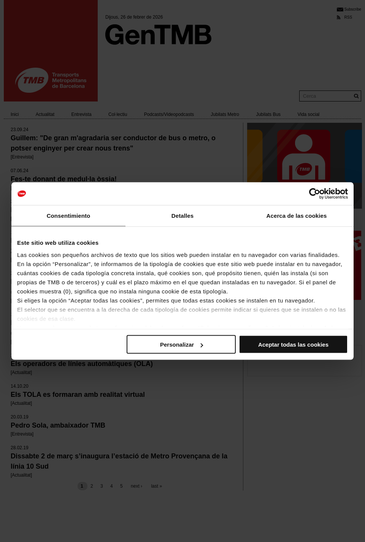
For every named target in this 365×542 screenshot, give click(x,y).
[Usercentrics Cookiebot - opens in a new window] (314, 194)
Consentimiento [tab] (68, 215)
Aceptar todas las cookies (293, 344)
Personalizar (181, 344)
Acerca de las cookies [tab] (297, 215)
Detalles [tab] (182, 215)
